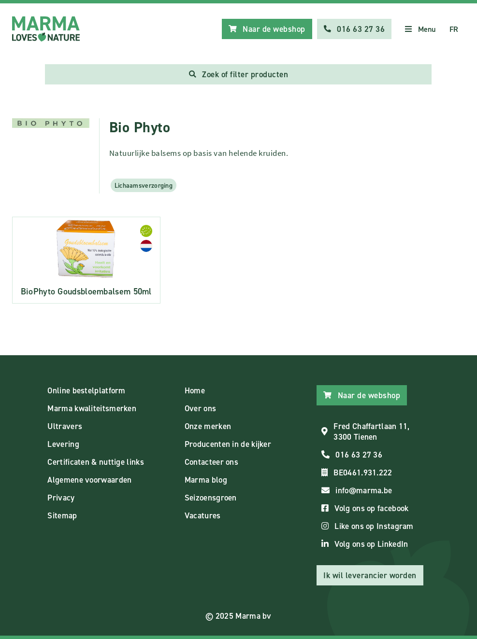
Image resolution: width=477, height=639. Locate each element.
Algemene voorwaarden (89, 479)
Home (195, 390)
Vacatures (203, 515)
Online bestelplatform (86, 390)
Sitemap (62, 515)
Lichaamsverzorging (144, 185)
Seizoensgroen (211, 497)
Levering (63, 444)
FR (454, 29)
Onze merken (208, 426)
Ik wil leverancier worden (370, 575)
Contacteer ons (211, 462)
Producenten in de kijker (228, 444)
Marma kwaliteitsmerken (91, 408)
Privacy (60, 497)
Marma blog (206, 479)
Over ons (200, 408)
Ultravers (64, 426)
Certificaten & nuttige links (95, 462)
